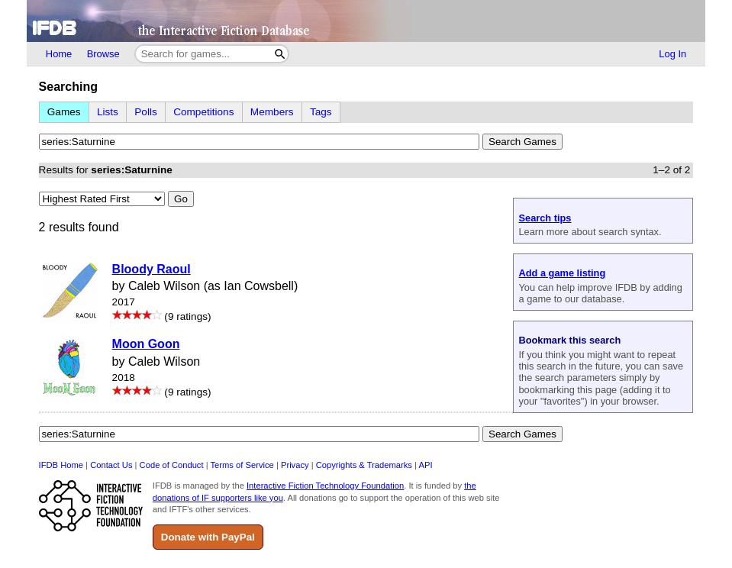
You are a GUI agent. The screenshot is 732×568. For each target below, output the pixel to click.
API (425, 465)
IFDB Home (61, 465)
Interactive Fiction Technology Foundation (325, 485)
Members (272, 112)
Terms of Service (242, 465)
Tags (321, 112)
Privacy (295, 465)
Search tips (544, 218)
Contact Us (111, 465)
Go (181, 199)
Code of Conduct (172, 465)
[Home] (366, 21)
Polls (145, 112)
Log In (672, 54)
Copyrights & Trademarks (364, 465)
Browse (103, 54)
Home (59, 54)
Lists (107, 112)
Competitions (203, 112)
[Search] (280, 54)
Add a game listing (561, 273)
